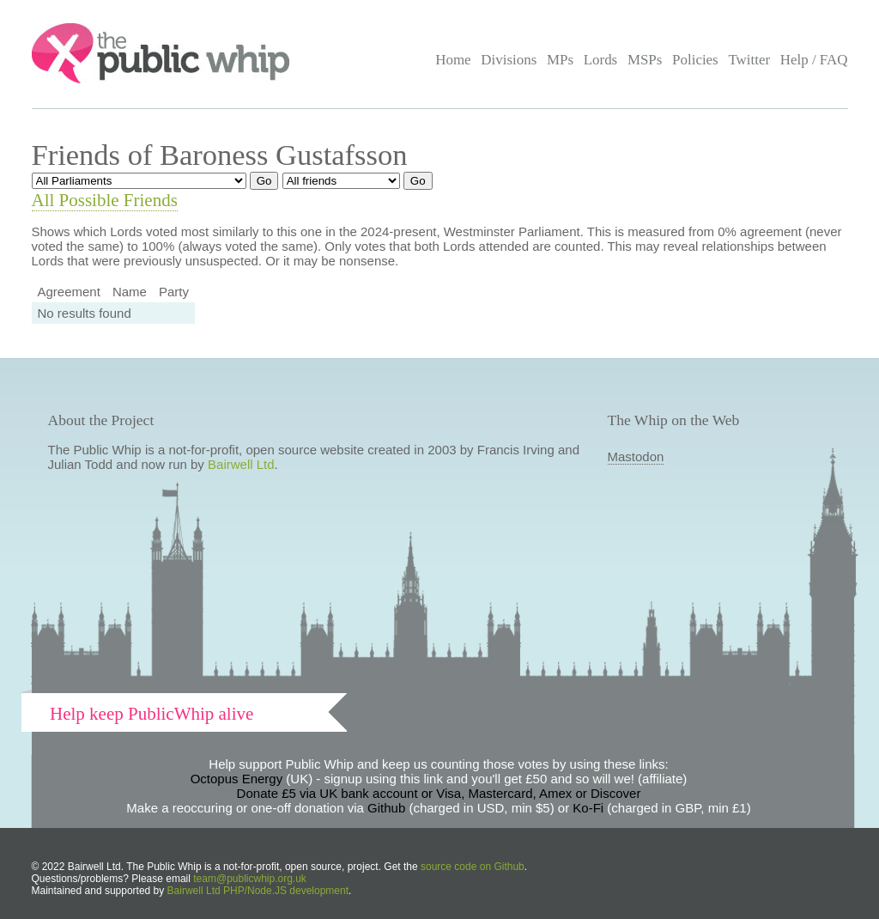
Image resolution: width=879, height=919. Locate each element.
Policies (695, 60)
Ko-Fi (588, 807)
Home (452, 60)
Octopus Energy (237, 778)
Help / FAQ (814, 60)
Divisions (508, 60)
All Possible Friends (105, 200)
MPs (560, 60)
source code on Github (472, 867)
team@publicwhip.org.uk (249, 879)
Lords (601, 60)
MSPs (645, 60)
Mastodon (636, 456)
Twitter (749, 60)
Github (386, 807)
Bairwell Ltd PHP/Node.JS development (258, 891)
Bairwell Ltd (241, 464)
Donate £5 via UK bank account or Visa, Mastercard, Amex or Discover (439, 793)
